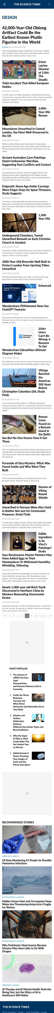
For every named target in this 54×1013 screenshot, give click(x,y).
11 (40, 616)
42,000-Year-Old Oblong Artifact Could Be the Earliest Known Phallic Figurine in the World (24, 34)
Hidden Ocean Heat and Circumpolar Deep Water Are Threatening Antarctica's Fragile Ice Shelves (27, 904)
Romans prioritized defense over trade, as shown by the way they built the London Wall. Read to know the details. (25, 278)
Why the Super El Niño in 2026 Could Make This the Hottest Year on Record (21, 741)
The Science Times (27, 4)
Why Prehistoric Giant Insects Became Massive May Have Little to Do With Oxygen (24, 948)
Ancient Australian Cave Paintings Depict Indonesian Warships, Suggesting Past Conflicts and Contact (26, 161)
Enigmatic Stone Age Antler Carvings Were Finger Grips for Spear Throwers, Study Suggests (26, 189)
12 (44, 616)
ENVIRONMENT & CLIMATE (13, 897)
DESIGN (5, 47)
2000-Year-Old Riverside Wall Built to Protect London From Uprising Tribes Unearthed (26, 265)
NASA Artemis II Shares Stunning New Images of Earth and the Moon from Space (21, 759)
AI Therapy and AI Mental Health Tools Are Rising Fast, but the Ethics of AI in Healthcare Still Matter (26, 992)
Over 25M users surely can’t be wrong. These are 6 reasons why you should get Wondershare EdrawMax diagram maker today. (27, 363)
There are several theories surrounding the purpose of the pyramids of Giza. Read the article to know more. (24, 479)
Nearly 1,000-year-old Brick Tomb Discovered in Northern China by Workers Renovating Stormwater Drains (24, 592)
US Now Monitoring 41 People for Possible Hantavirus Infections (27, 862)
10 (36, 616)
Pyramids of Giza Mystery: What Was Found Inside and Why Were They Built (26, 466)
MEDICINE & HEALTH (10, 856)
